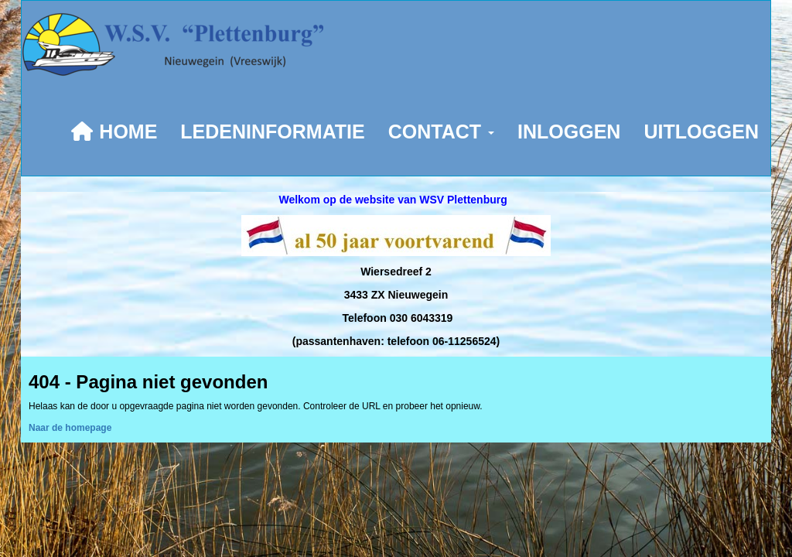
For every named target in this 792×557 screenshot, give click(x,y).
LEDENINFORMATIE (272, 131)
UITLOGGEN (701, 131)
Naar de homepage (70, 427)
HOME (113, 131)
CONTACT (441, 131)
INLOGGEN (568, 131)
